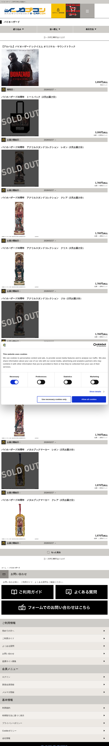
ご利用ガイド (8, 638)
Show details (95, 392)
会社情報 (6, 738)
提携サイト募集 (9, 661)
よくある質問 (8, 646)
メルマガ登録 (8, 692)
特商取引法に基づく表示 (13, 715)
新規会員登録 (8, 684)
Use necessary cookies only (54, 399)
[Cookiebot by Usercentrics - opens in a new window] (93, 345)
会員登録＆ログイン (58, 11)
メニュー (87, 11)
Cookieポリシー (9, 731)
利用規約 (6, 708)
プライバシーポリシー (12, 723)
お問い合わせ (8, 654)
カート (73, 10)
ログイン (6, 677)
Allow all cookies (89, 399)
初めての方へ (8, 631)
